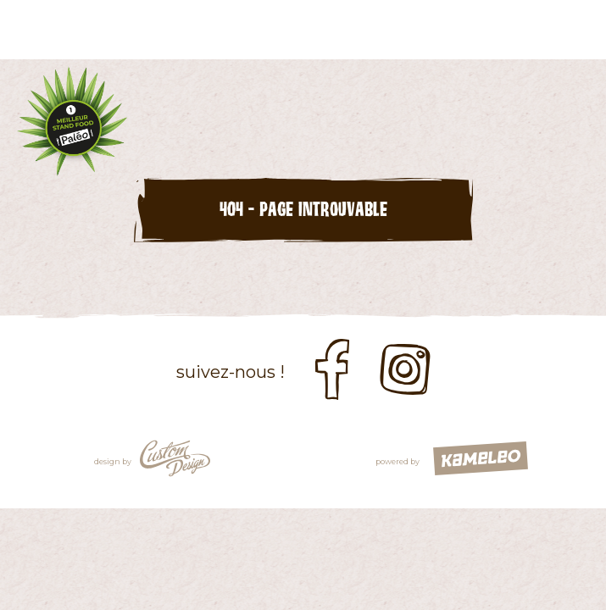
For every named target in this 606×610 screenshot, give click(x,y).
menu (576, 29)
